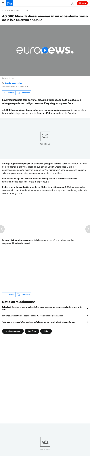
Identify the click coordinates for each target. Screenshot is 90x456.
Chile (26, 10)
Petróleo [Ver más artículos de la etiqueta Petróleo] (32, 331)
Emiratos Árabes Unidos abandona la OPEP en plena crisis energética (32, 316)
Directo (82, 3)
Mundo (18, 10)
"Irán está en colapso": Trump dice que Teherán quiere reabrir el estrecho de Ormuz (38, 322)
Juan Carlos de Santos (13, 83)
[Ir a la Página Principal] (9, 3)
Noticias (10, 10)
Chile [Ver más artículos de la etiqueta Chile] (46, 331)
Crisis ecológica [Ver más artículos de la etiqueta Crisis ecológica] (12, 331)
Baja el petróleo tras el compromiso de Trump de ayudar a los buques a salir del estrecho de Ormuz (42, 308)
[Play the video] (45, 50)
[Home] (3, 10)
